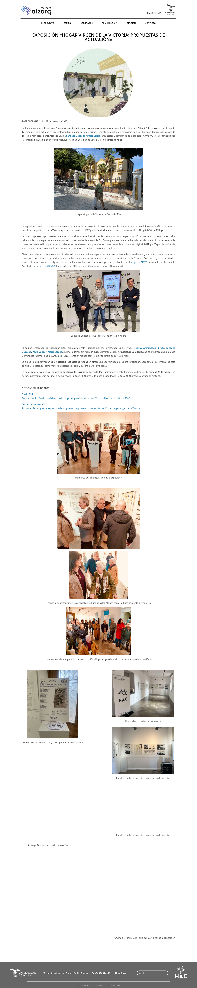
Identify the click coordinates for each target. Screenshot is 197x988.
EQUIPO (67, 23)
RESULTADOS (86, 23)
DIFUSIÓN (131, 23)
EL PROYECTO (47, 23)
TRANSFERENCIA (109, 23)
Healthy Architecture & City (149, 347)
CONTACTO (150, 23)
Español (151, 13)
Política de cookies (113, 985)
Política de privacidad (85, 985)
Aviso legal (99, 985)
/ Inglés (158, 13)
